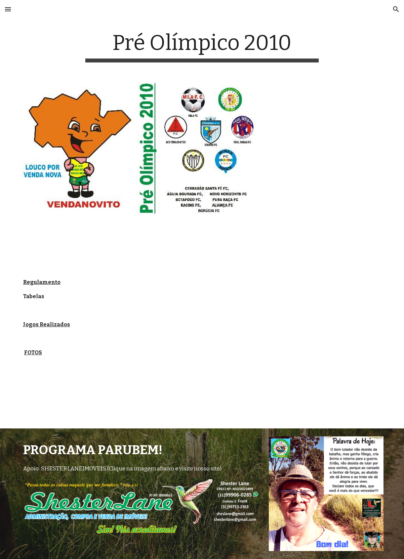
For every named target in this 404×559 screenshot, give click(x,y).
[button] (8, 9)
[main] (202, 46)
